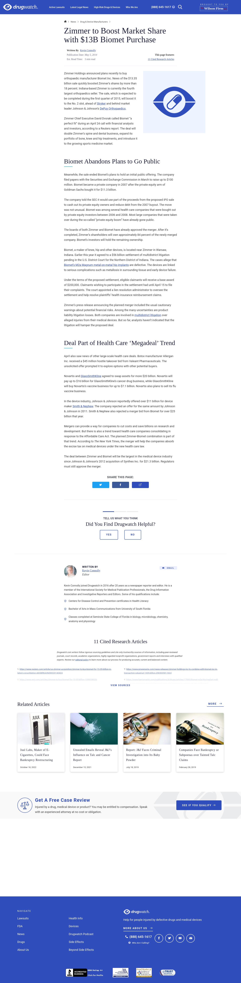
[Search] (179, 7)
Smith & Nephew (83, 406)
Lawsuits (23, 918)
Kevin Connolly (88, 50)
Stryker (101, 103)
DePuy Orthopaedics (112, 108)
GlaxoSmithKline (91, 376)
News (73, 21)
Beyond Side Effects (81, 949)
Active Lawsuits (57, 7)
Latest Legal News (79, 7)
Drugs (21, 942)
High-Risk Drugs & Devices (107, 7)
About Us (23, 949)
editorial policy (82, 659)
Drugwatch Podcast (81, 934)
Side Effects (76, 942)
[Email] (168, 568)
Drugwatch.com (20, 7)
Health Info (76, 918)
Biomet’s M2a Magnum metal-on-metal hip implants (96, 265)
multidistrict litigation (148, 315)
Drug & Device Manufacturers (94, 21)
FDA (20, 926)
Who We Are (132, 7)
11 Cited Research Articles (161, 59)
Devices (74, 926)
